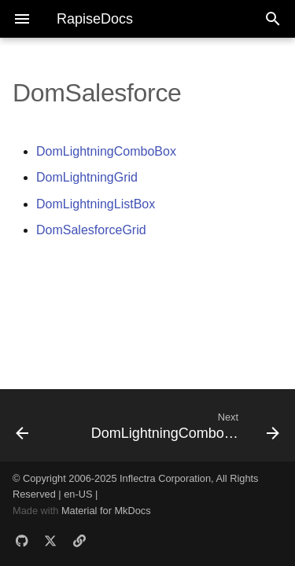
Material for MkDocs (106, 510)
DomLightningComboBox (106, 151)
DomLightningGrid (87, 177)
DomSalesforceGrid (91, 230)
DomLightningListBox (95, 204)
